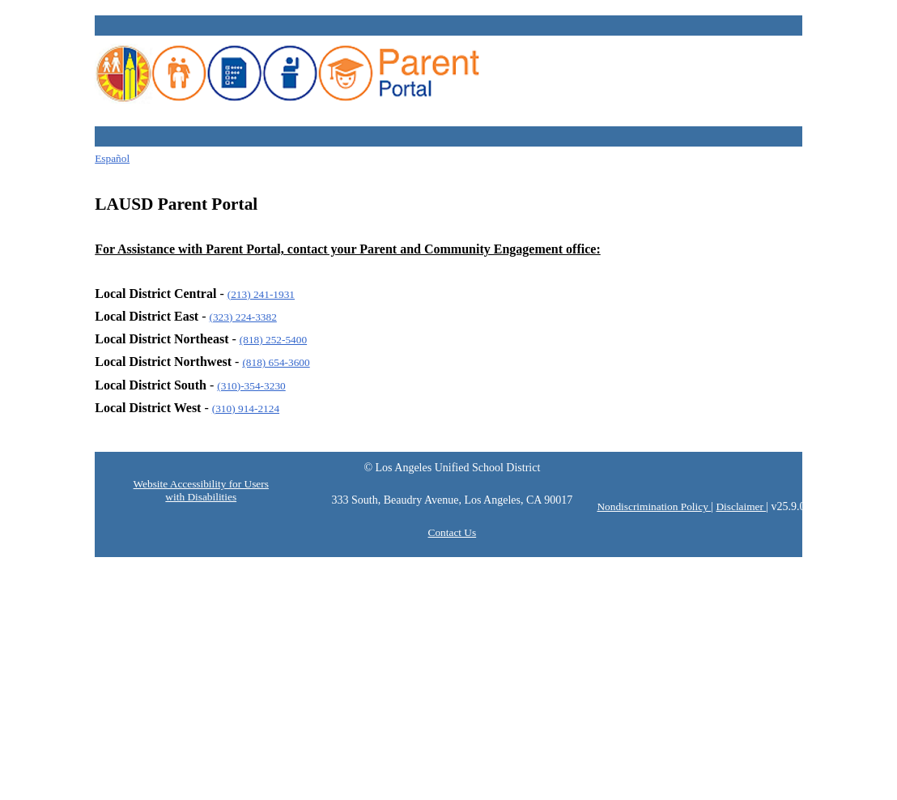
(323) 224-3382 (243, 317)
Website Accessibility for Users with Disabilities (201, 490)
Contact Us (452, 532)
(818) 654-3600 (275, 362)
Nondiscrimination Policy (654, 506)
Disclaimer (741, 506)
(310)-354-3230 (251, 386)
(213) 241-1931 (261, 294)
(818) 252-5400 (273, 340)
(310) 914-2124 (245, 408)
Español (112, 158)
